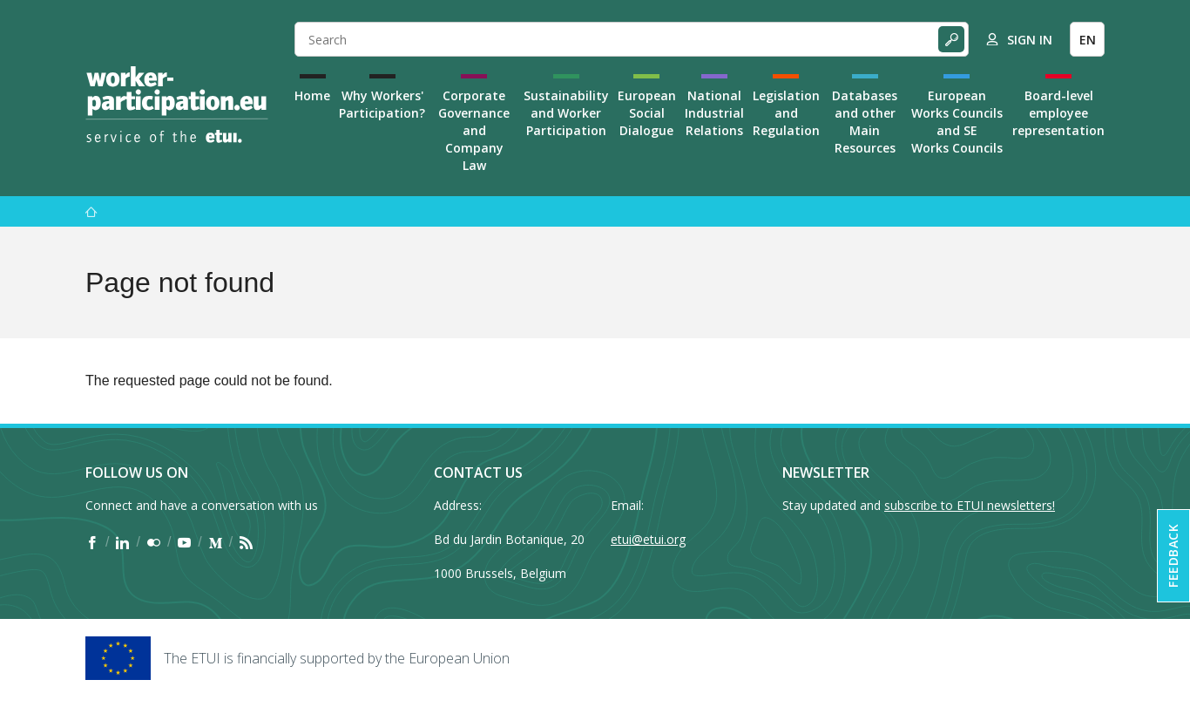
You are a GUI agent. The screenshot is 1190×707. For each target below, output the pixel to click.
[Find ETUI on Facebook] (91, 542)
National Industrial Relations (714, 113)
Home (312, 95)
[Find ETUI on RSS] (246, 542)
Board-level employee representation (1058, 113)
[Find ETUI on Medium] (215, 542)
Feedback (1173, 556)
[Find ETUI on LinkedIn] (122, 542)
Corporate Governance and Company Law (474, 130)
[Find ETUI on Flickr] (153, 542)
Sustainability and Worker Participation (566, 113)
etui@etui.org (648, 539)
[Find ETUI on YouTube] (184, 542)
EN (1087, 39)
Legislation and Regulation (786, 113)
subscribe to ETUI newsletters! (969, 505)
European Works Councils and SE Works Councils (957, 121)
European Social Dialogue (647, 113)
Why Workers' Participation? (382, 104)
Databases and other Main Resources (864, 121)
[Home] (176, 104)
